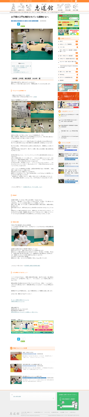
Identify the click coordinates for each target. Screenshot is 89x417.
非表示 (22, 63)
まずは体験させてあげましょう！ (21, 72)
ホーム (44, 7)
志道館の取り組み (55, 412)
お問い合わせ (56, 0)
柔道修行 (15, 69)
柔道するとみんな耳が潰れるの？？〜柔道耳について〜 (69, 115)
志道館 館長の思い (13, 7)
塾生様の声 (29, 7)
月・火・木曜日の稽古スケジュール (20, 300)
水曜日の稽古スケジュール (17, 301)
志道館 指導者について (39, 412)
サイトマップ (24, 413)
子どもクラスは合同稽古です (20, 67)
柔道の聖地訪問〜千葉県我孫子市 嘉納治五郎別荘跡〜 (69, 126)
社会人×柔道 (75, 7)
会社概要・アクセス (64, 412)
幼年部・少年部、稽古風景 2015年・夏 (21, 66)
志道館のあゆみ (21, 7)
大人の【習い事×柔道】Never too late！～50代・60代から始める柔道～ (69, 120)
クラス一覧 (47, 412)
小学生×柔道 (68, 7)
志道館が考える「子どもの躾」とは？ (32, 187)
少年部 (35, 96)
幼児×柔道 (60, 7)
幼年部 (28, 95)
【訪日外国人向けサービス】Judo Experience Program (69, 137)
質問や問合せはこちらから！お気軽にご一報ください (24, 312)
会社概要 (48, 0)
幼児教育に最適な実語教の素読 (32, 265)
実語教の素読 (16, 70)
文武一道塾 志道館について (27, 412)
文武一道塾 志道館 (17, 396)
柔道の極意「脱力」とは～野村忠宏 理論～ (69, 131)
